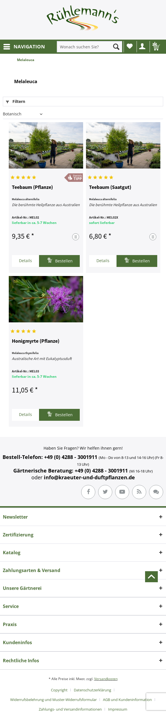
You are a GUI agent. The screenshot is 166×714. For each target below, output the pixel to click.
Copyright (59, 690)
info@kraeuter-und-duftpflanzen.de (89, 477)
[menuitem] (24, 46)
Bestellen (60, 260)
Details (25, 260)
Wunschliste (130, 46)
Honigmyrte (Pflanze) (35, 341)
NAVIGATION (24, 46)
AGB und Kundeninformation (127, 699)
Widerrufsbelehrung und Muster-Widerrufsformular (53, 699)
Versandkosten (106, 678)
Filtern (15, 101)
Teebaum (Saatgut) (110, 187)
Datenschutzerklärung (92, 690)
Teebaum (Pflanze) (32, 187)
